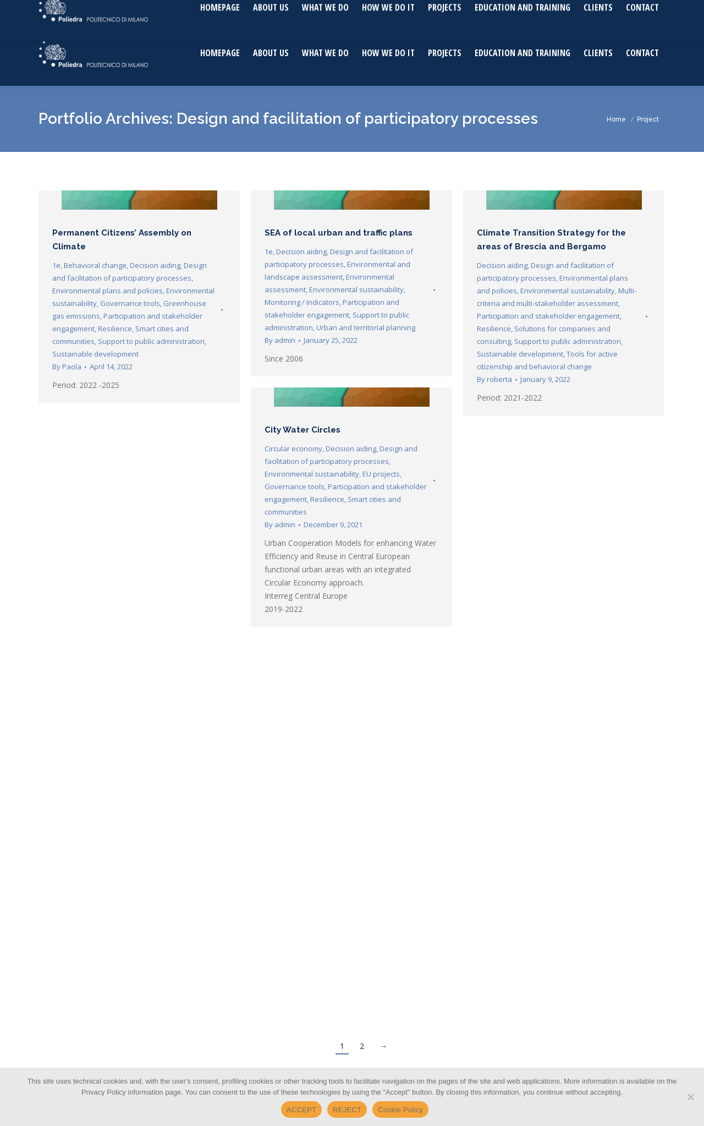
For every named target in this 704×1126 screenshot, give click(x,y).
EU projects (381, 474)
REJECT (347, 1110)
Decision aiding (155, 265)
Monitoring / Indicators (302, 302)
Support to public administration (151, 341)
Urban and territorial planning (365, 327)
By (66, 366)
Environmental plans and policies (107, 291)
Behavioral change (95, 265)
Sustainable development (95, 354)
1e (56, 265)
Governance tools (130, 303)
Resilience (115, 329)
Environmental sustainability (356, 289)
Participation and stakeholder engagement (548, 316)
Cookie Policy (400, 1110)
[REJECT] (690, 1096)
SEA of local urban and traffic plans (339, 233)
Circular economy (293, 448)
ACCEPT (301, 1110)
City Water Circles (302, 430)
